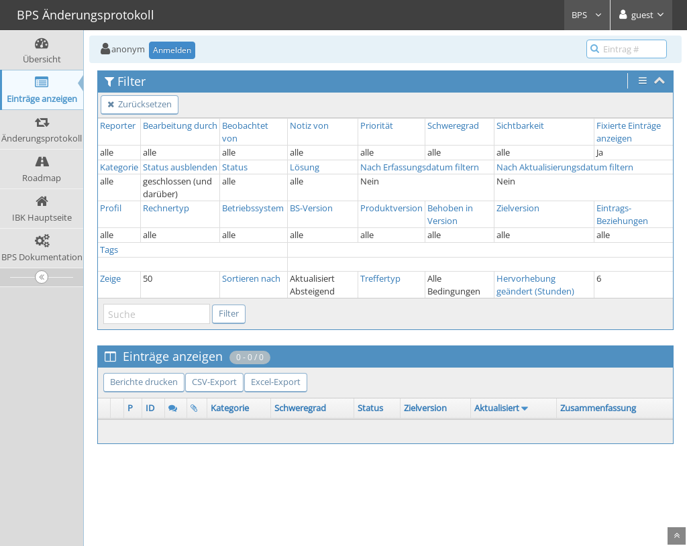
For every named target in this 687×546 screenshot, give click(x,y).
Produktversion (391, 208)
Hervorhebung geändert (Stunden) (535, 284)
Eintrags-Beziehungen (622, 214)
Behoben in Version (450, 214)
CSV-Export (214, 382)
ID (150, 408)
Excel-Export (276, 382)
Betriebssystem (253, 208)
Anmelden (172, 50)
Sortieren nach (251, 278)
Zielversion (517, 208)
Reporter (118, 125)
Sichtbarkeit (520, 125)
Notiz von (309, 125)
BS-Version (311, 208)
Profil (110, 208)
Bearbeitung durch (180, 125)
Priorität (376, 125)
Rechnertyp (166, 208)
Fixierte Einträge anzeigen (628, 131)
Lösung (304, 167)
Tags (109, 249)
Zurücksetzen (139, 104)
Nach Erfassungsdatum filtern (419, 167)
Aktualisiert (496, 408)
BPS (587, 15)
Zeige (110, 278)
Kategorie (119, 167)
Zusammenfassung (598, 408)
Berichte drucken (144, 382)
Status (235, 167)
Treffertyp (380, 278)
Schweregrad (453, 125)
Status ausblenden (180, 167)
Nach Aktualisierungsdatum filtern (564, 167)
